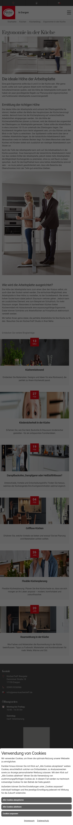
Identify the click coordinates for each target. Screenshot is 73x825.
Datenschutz (43, 820)
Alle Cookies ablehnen (12, 807)
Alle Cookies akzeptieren (13, 800)
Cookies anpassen (10, 814)
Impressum (29, 820)
